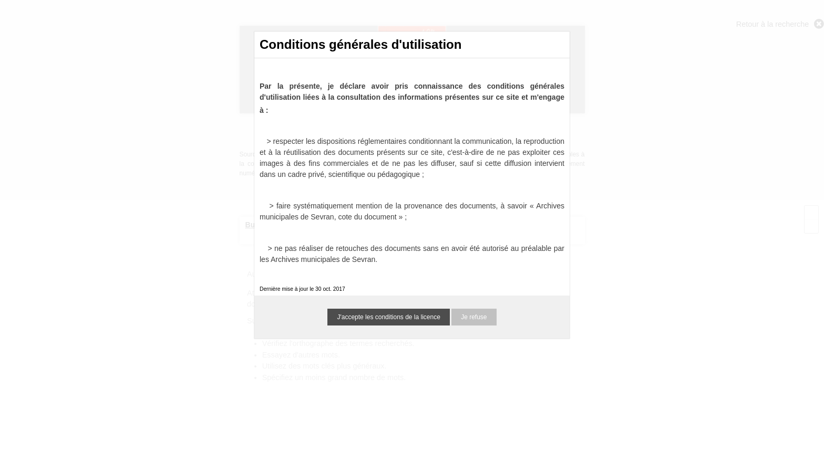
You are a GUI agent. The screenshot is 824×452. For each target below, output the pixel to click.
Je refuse (474, 317)
